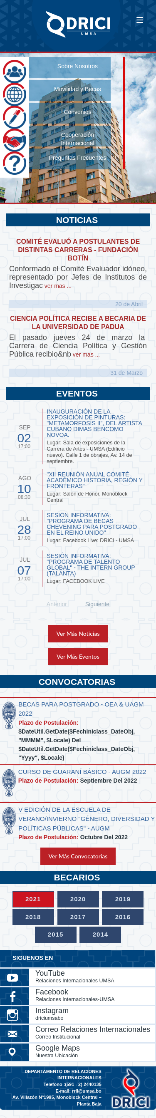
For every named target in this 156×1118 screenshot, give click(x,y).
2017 (78, 916)
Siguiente (97, 604)
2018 (33, 916)
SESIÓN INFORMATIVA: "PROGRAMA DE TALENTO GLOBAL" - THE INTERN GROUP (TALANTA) (91, 565)
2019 (123, 898)
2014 (100, 934)
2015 (55, 934)
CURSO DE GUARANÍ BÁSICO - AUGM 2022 (82, 771)
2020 (78, 898)
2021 (33, 898)
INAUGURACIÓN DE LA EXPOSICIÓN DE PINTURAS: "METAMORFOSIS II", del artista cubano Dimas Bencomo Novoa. (94, 423)
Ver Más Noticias (78, 633)
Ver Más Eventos (78, 656)
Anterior (57, 604)
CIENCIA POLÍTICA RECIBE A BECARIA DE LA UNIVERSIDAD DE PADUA (78, 322)
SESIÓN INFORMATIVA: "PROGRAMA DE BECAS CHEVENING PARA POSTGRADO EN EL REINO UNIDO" (92, 524)
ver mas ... (57, 286)
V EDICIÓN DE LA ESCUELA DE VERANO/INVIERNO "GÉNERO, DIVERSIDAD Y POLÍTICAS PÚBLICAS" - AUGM (86, 819)
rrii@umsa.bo (87, 1090)
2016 (123, 916)
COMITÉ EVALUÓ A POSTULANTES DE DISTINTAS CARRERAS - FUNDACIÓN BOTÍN (78, 250)
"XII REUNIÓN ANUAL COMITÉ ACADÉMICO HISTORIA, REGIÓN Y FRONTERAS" (94, 480)
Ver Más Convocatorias (78, 856)
